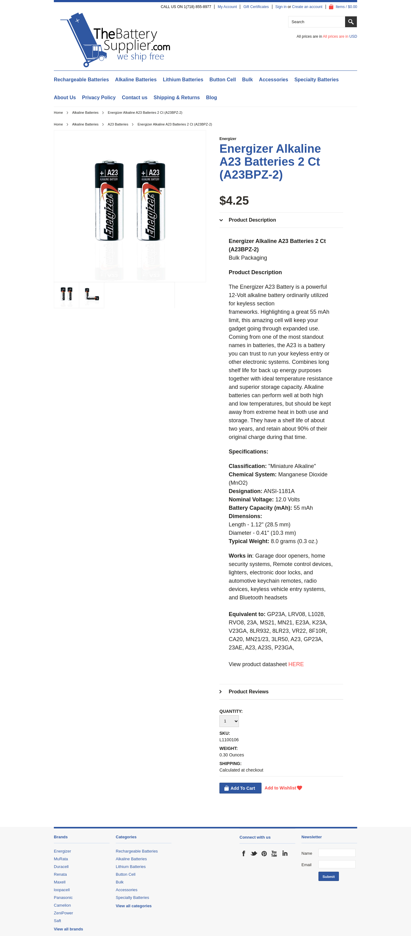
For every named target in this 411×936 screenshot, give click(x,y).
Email (306, 864)
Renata (60, 874)
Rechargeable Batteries (81, 79)
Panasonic (63, 897)
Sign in (281, 7)
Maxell (60, 882)
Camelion (62, 905)
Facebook (244, 853)
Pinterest (264, 853)
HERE (296, 664)
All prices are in (340, 36)
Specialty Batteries (316, 79)
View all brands (68, 929)
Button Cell (223, 79)
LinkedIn (284, 853)
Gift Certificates (256, 7)
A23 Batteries (118, 124)
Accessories (273, 79)
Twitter (254, 853)
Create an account (307, 7)
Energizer (227, 139)
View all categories (134, 906)
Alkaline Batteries (136, 79)
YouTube (274, 853)
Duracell (61, 866)
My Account (227, 7)
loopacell (62, 889)
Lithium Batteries (183, 79)
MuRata (61, 859)
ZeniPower (63, 913)
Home (58, 112)
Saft (57, 920)
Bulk (247, 79)
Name (306, 853)
